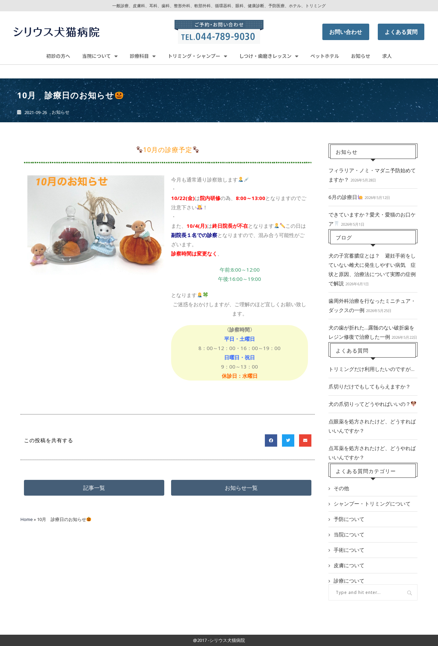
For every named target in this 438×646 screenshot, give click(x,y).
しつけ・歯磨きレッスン (268, 56)
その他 (341, 488)
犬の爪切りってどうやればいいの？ (372, 403)
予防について (349, 518)
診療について (349, 580)
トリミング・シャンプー (197, 56)
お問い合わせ (345, 32)
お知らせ (360, 55)
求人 (387, 55)
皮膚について (349, 565)
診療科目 (143, 56)
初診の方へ (58, 55)
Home (27, 519)
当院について (100, 56)
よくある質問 (401, 32)
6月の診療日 (345, 197)
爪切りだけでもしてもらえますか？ (369, 386)
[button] (94, 488)
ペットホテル (324, 55)
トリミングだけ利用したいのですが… (371, 368)
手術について (349, 549)
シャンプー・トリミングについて (372, 503)
